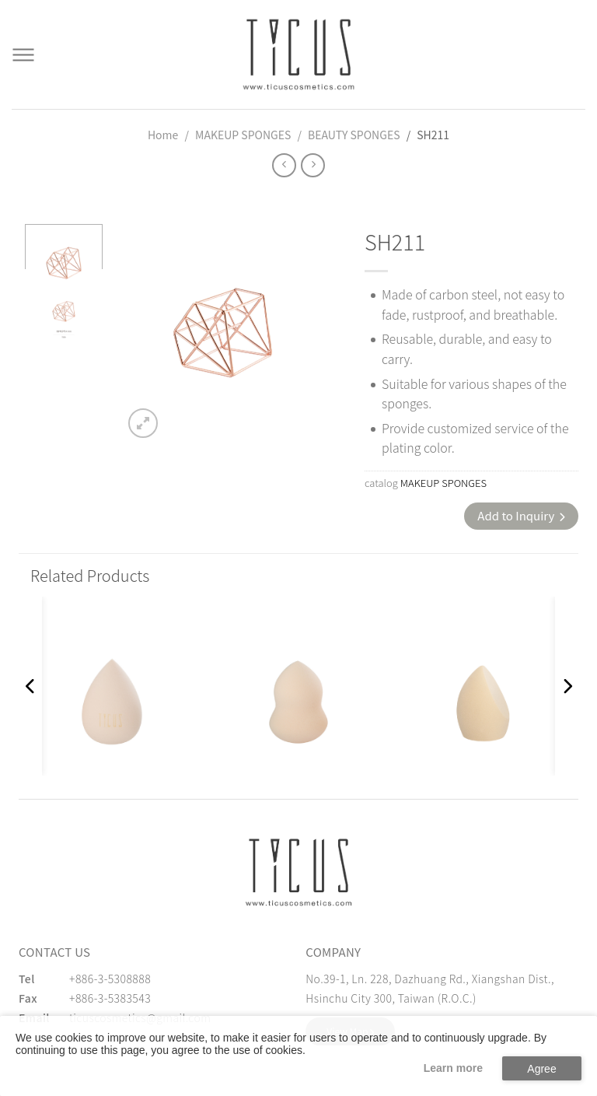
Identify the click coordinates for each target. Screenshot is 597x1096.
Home (163, 134)
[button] (30, 686)
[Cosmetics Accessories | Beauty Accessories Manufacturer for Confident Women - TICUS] (298, 54)
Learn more (453, 1068)
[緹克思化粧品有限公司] (298, 872)
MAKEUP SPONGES (243, 134)
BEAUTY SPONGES (354, 134)
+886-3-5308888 (110, 978)
